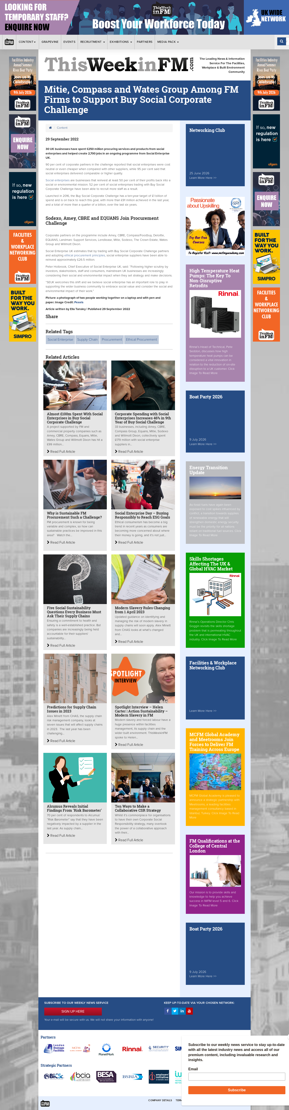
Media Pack (168, 42)
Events (69, 42)
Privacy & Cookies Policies (226, 1100)
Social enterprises (58, 180)
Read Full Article (61, 451)
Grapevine (50, 42)
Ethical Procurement (141, 339)
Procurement (112, 339)
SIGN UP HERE (72, 1011)
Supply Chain (87, 339)
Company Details (160, 1100)
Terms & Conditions (189, 1100)
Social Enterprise (60, 339)
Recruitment (92, 42)
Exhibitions (121, 42)
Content (28, 42)
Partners (144, 42)
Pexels (78, 302)
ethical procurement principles (84, 255)
